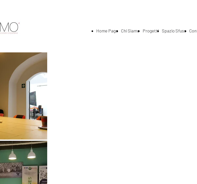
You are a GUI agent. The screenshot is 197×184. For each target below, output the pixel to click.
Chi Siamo (130, 30)
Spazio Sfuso (174, 30)
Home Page (107, 30)
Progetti (151, 30)
